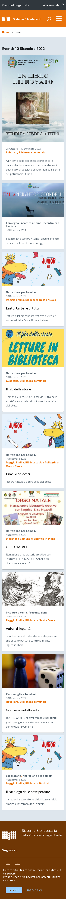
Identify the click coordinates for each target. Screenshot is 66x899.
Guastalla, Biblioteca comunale (26, 381)
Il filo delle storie (18, 389)
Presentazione (38, 612)
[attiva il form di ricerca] (49, 19)
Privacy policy (34, 890)
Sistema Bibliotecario (27, 19)
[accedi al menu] (59, 18)
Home (6, 32)
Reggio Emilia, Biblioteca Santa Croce (30, 620)
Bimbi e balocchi (18, 474)
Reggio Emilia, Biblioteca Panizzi (27, 783)
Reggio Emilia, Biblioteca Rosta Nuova (31, 300)
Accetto (14, 890)
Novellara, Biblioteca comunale (26, 702)
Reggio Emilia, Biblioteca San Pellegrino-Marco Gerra (32, 464)
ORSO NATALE (17, 546)
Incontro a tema (30, 223)
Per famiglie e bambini (21, 694)
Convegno (12, 223)
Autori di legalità (18, 628)
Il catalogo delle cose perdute (28, 791)
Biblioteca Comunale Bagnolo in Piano (30, 538)
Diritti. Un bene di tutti (22, 308)
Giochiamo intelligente (22, 710)
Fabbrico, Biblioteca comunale (25, 152)
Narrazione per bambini (21, 292)
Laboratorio (13, 776)
